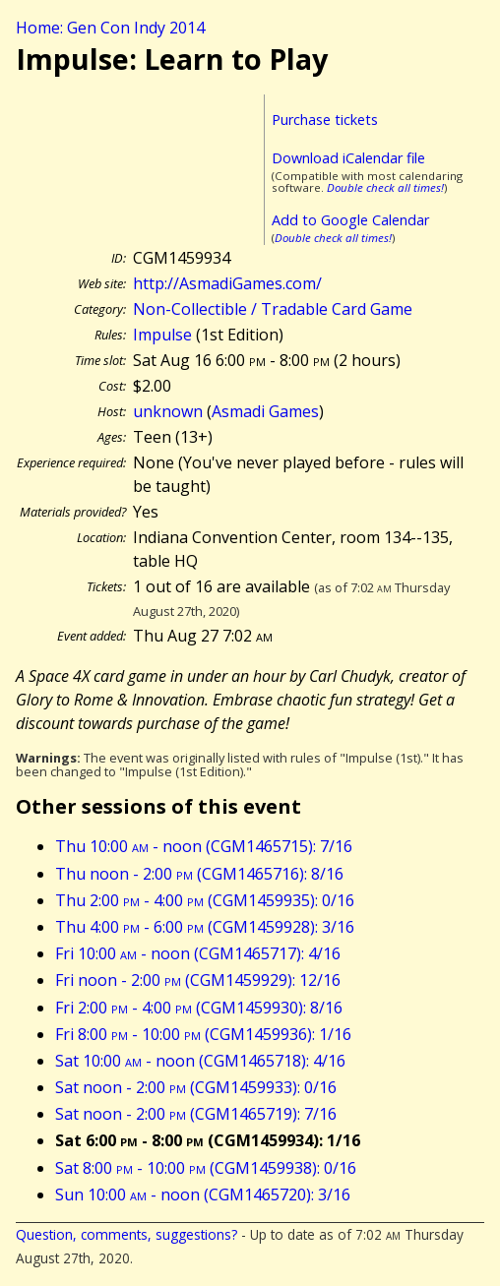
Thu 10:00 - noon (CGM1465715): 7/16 (203, 846)
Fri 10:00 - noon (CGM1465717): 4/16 (198, 953)
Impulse (162, 334)
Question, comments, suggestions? (126, 1234)
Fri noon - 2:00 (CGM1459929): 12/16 (198, 980)
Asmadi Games (265, 411)
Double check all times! (385, 187)
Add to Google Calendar (350, 220)
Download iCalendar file (348, 158)
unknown (168, 411)
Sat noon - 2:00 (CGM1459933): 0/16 (196, 1087)
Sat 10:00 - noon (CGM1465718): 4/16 (200, 1061)
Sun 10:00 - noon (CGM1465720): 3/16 (202, 1194)
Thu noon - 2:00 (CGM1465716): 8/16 (199, 874)
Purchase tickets (325, 119)
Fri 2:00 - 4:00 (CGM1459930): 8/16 (199, 1007)
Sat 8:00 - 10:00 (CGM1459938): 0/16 (205, 1168)
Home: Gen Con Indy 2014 (110, 27)
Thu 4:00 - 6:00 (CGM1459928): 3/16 (204, 927)
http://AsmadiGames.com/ (227, 283)
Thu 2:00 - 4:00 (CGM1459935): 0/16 (204, 900)
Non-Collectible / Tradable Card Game (272, 309)
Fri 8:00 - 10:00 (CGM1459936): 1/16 (203, 1034)
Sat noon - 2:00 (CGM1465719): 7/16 (196, 1114)
